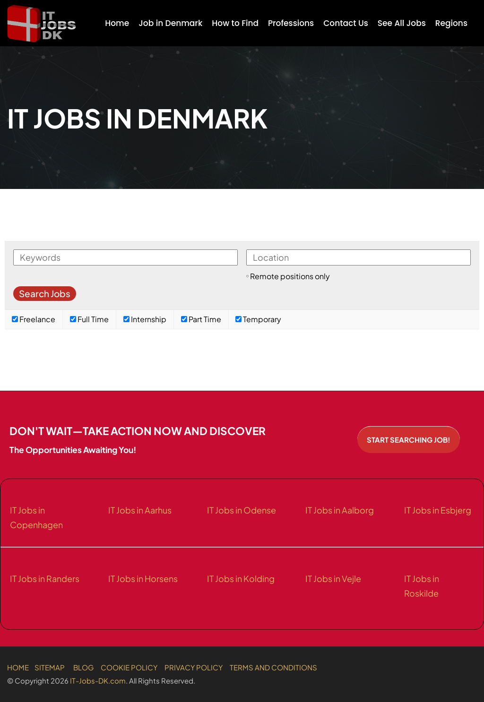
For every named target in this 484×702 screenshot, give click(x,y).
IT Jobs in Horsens (143, 578)
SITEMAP (50, 667)
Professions (291, 23)
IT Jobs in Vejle (333, 578)
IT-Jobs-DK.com (98, 680)
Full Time (89, 319)
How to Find (235, 23)
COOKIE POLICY (129, 667)
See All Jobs (402, 23)
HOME (18, 667)
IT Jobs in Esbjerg (437, 510)
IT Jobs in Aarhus (140, 510)
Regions (451, 23)
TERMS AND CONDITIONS (273, 667)
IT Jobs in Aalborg (339, 510)
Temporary (258, 319)
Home (117, 23)
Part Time (201, 319)
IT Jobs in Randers (44, 578)
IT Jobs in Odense (241, 510)
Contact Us (345, 23)
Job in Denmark (170, 23)
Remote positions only (290, 276)
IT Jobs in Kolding (241, 578)
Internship (144, 319)
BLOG (83, 667)
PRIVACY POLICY (193, 667)
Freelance (33, 319)
